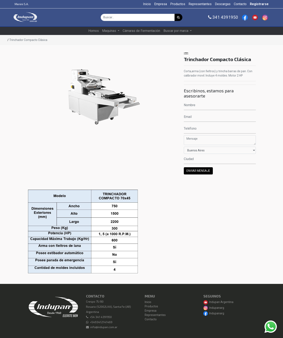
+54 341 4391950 (101, 317)
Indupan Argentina (218, 302)
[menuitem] (147, 4)
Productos (151, 306)
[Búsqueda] (178, 17)
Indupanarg (213, 307)
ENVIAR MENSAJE (198, 170)
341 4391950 (223, 17)
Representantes (155, 315)
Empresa (150, 310)
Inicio (148, 302)
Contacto (151, 319)
